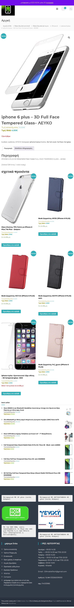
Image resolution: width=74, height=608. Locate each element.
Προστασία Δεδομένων (12, 568)
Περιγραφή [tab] (8, 148)
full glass (67, 142)
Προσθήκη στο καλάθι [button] (11, 245)
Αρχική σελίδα (7, 26)
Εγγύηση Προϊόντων (11, 571)
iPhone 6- (55, 26)
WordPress (12, 604)
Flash (54, 602)
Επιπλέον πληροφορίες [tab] (23, 148)
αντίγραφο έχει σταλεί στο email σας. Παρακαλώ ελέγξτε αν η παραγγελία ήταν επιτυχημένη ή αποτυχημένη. (18, 584)
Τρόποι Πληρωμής (10, 554)
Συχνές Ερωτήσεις (10, 564)
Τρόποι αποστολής (10, 551)
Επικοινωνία (8, 558)
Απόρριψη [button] (49, 3)
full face (60, 142)
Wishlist (7, 575)
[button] (69, 38)
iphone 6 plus (65, 26)
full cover (52, 142)
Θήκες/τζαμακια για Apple (41, 26)
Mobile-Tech (25, 602)
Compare (7, 578)
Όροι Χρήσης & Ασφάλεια (12, 561)
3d (48, 142)
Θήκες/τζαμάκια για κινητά (22, 26)
